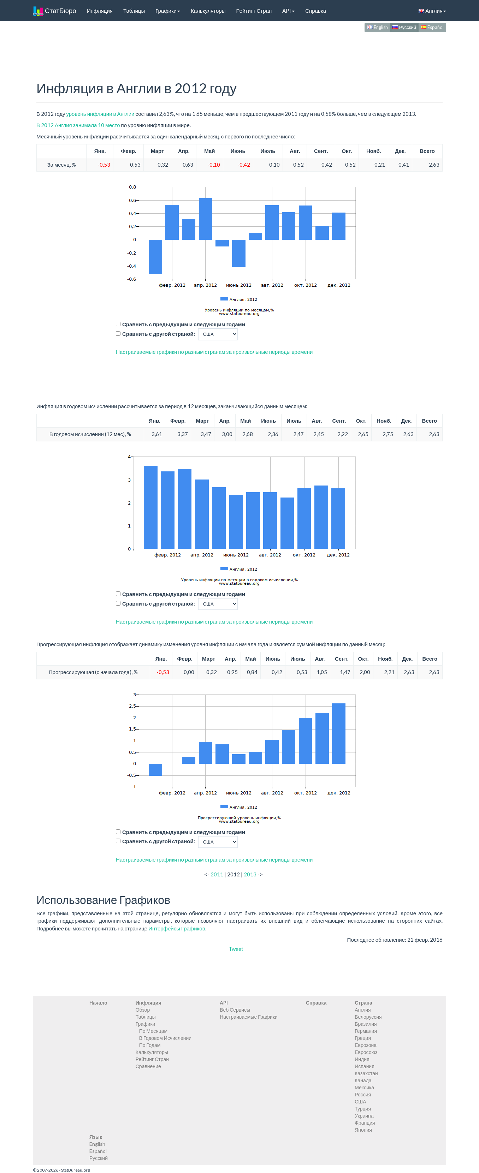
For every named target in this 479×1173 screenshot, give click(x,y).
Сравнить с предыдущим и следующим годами (183, 324)
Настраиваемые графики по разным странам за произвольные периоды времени (214, 352)
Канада (363, 1080)
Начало (98, 1003)
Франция (365, 1123)
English (377, 27)
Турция (363, 1109)
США (360, 1101)
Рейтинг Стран (254, 10)
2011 (217, 874)
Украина (364, 1116)
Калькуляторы (208, 10)
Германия (366, 1031)
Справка (315, 10)
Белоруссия (368, 1017)
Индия (362, 1059)
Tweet (236, 949)
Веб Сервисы (235, 1010)
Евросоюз (366, 1052)
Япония (363, 1130)
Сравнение (148, 1066)
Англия (432, 10)
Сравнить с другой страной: (158, 334)
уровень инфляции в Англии (100, 114)
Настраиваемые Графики (249, 1017)
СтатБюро (54, 10)
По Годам (150, 1045)
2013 (250, 874)
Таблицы (134, 10)
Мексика (364, 1087)
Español (432, 27)
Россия (363, 1094)
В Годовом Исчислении (165, 1038)
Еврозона (366, 1045)
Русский (404, 27)
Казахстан (366, 1073)
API (288, 10)
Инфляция (100, 10)
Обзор (143, 1010)
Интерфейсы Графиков (176, 928)
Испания (364, 1066)
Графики (167, 10)
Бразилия (366, 1024)
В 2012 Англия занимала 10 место (78, 125)
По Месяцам (153, 1031)
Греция (363, 1038)
